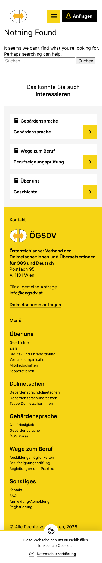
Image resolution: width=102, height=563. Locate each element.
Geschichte (19, 342)
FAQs (14, 495)
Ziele (14, 348)
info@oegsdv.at (26, 293)
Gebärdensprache (33, 416)
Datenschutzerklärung (56, 554)
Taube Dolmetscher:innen (31, 403)
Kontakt (16, 490)
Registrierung (21, 507)
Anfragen (79, 16)
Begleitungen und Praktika (32, 468)
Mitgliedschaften (24, 365)
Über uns (21, 334)
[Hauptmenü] (53, 16)
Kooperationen (22, 371)
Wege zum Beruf (31, 449)
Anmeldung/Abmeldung (30, 501)
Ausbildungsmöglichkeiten (32, 457)
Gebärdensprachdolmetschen (35, 392)
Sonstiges (23, 481)
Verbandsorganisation (28, 359)
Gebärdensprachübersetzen (33, 398)
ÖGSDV (43, 235)
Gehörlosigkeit (22, 424)
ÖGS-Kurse (19, 436)
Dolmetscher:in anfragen (35, 304)
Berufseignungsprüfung (30, 463)
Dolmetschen (27, 383)
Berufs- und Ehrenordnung (32, 354)
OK (31, 554)
